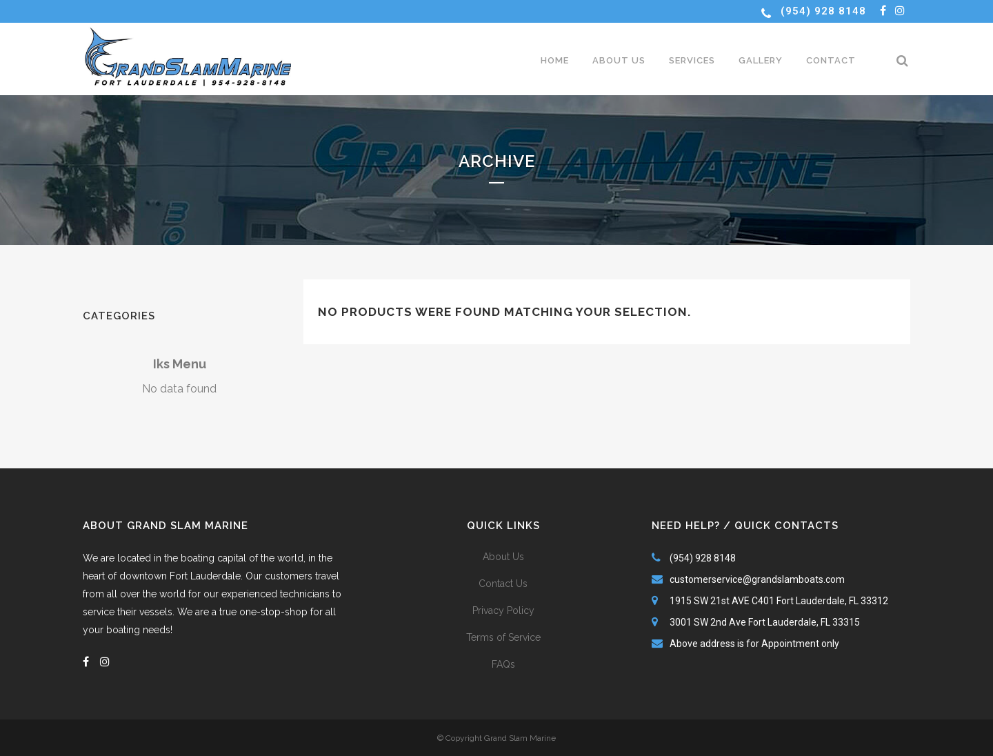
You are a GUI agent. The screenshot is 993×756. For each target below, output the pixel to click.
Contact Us (503, 583)
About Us (503, 556)
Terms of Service (503, 637)
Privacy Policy (503, 610)
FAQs (503, 664)
